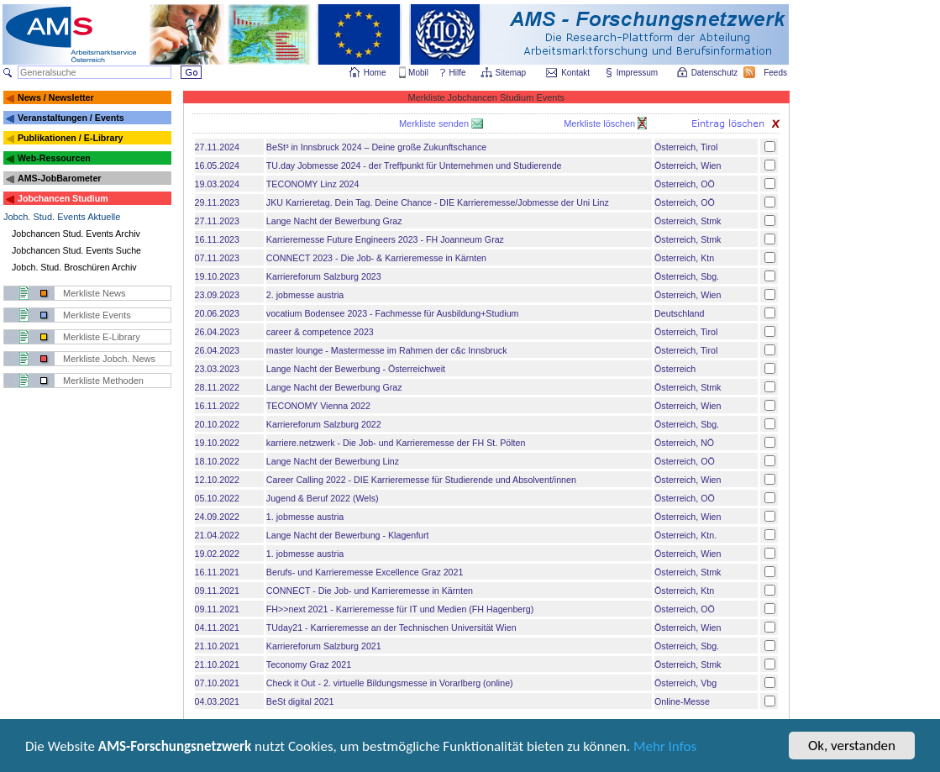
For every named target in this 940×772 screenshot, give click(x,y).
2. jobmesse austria (305, 295)
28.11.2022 (217, 387)
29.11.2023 (217, 202)
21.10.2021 (217, 646)
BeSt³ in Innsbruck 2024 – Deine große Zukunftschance (376, 147)
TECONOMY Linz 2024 (313, 184)
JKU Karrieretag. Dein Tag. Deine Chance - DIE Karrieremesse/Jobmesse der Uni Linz (437, 202)
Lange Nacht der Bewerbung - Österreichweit (355, 369)
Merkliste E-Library (101, 337)
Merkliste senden (435, 123)
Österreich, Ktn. (685, 535)
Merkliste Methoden (103, 380)
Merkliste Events (97, 315)
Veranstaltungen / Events (71, 118)
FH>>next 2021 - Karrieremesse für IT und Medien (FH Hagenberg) (399, 609)
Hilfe (457, 72)
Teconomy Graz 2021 (308, 664)
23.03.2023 (217, 369)
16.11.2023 (217, 239)
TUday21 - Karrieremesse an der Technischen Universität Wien (391, 627)
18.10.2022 (217, 461)
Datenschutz (715, 72)
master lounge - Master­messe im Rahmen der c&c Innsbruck (386, 350)
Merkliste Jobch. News (109, 359)
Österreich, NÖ (684, 443)
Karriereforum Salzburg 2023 (323, 276)
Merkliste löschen (601, 123)
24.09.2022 (217, 517)
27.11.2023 (217, 221)
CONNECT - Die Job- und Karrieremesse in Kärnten (369, 591)
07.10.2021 (217, 683)
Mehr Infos (664, 748)
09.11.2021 (217, 591)
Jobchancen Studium (63, 198)
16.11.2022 (217, 406)
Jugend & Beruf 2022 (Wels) (322, 498)
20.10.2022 (217, 424)
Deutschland (679, 313)
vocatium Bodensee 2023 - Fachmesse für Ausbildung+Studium (392, 313)
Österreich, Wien (687, 165)
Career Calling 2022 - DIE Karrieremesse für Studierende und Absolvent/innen (421, 480)
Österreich (675, 369)
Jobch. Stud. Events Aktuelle (61, 217)
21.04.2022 (217, 535)
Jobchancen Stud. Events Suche (76, 250)
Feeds (776, 72)
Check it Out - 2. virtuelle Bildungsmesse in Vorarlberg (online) (389, 683)
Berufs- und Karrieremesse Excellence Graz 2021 (365, 572)
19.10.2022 (217, 443)
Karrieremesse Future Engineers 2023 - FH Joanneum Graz (385, 239)
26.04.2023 (217, 332)
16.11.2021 (217, 572)
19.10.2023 (217, 276)
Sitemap (512, 72)
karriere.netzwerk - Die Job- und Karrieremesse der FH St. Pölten (396, 443)
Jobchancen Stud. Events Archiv (76, 233)
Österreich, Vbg (685, 683)
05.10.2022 (217, 498)
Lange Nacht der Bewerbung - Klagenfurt (347, 535)
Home (375, 72)
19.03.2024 (217, 184)
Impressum (638, 72)
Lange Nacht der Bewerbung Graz (334, 221)
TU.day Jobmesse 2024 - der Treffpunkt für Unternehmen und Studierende (414, 165)
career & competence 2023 (320, 332)
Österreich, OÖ (684, 184)
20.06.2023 (217, 313)
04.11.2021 (217, 627)
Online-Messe (682, 701)
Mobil (418, 72)
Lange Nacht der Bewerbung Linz (332, 461)
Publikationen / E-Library (70, 138)
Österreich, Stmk (687, 221)
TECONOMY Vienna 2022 (318, 406)
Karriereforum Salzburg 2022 (323, 424)
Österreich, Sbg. (686, 276)
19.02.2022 (217, 554)
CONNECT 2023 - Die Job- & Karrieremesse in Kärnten (376, 258)
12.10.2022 (217, 480)
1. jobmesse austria (305, 517)
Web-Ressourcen (54, 158)
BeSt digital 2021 (300, 701)
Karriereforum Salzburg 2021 (323, 646)
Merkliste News (94, 293)
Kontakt (575, 72)
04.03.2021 (217, 701)
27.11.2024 (217, 147)
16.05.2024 (217, 165)
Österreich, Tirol (685, 147)
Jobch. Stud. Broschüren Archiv (74, 267)
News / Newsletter (56, 97)
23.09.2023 (217, 295)
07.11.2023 (217, 258)
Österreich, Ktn (684, 258)
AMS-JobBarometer (59, 178)
